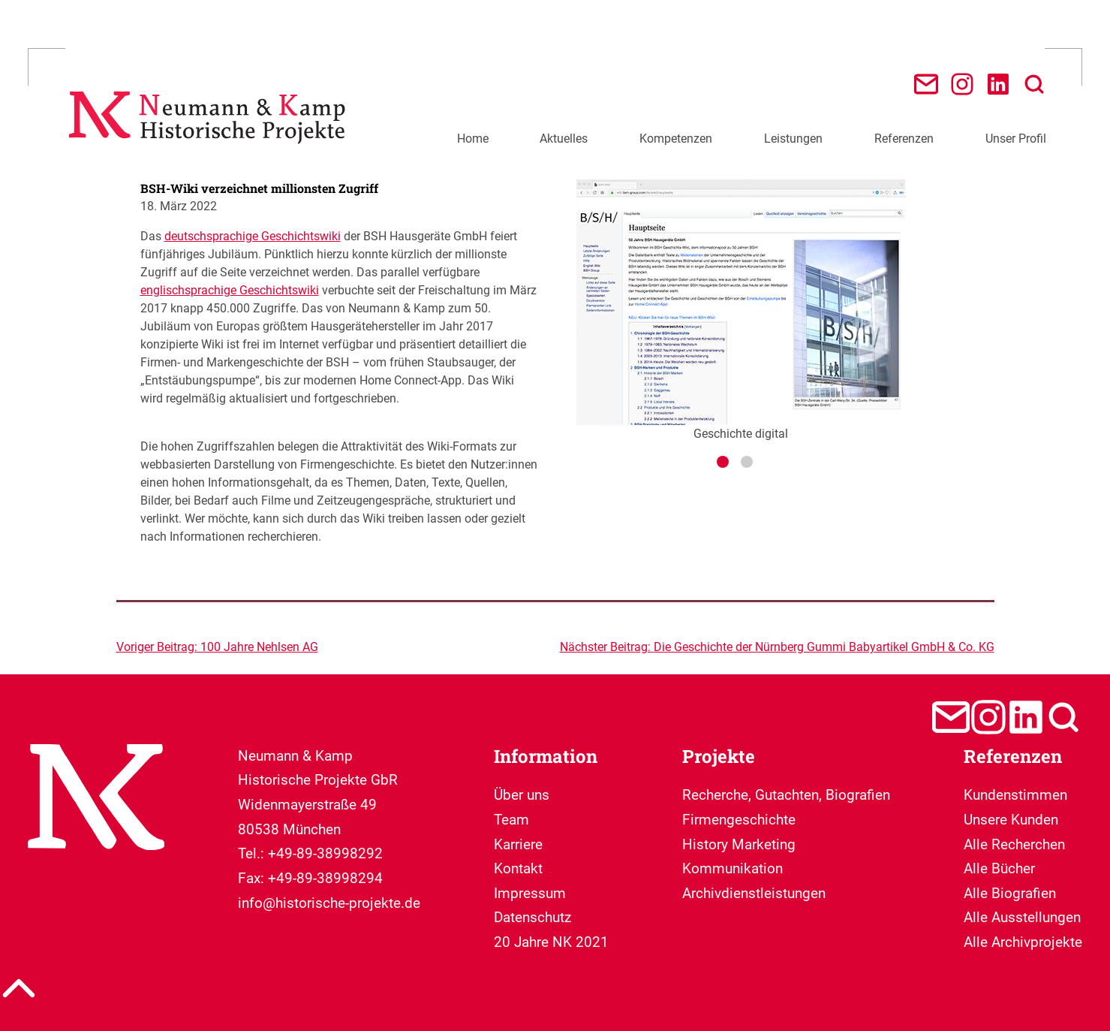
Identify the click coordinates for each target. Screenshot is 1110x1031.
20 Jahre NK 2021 (551, 942)
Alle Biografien (1010, 893)
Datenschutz (532, 917)
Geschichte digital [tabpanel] (740, 310)
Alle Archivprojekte (1023, 942)
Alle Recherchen (1014, 844)
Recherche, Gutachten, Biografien (786, 794)
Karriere (518, 844)
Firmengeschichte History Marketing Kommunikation (739, 844)
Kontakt (518, 868)
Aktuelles (564, 138)
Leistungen (793, 138)
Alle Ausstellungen (1022, 917)
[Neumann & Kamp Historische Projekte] (211, 152)
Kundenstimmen (1015, 794)
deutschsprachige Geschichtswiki (252, 236)
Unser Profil (1015, 138)
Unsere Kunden (1011, 819)
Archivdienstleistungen (754, 893)
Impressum (530, 893)
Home (473, 138)
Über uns (521, 794)
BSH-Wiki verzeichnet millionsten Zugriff (259, 188)
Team (511, 819)
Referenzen (904, 138)
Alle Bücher (999, 868)
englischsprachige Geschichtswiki (229, 290)
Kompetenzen (675, 138)
